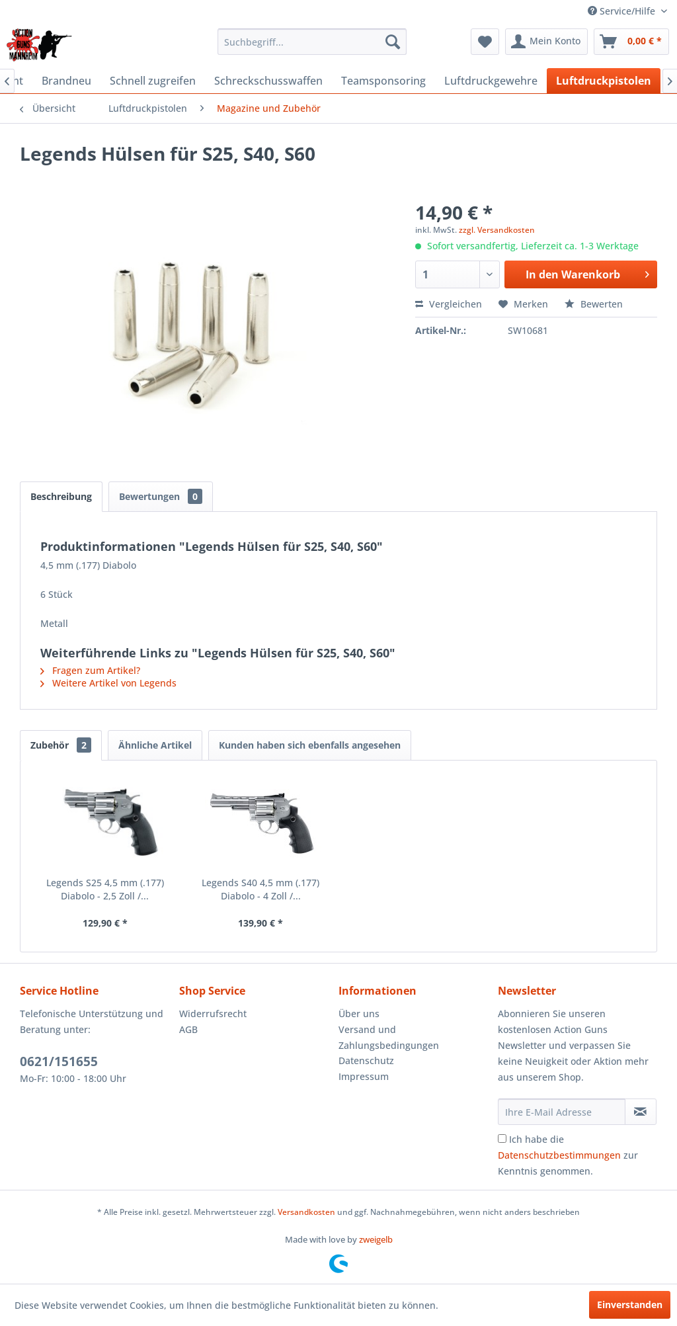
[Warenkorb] (631, 41)
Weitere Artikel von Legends (108, 683)
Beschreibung (61, 496)
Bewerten (594, 304)
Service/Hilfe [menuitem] (623, 11)
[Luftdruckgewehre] (491, 80)
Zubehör (60, 745)
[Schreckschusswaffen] (268, 80)
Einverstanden (629, 1304)
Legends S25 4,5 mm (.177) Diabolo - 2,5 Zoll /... (105, 889)
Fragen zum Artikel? (90, 670)
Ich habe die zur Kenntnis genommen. (568, 1155)
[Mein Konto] (546, 41)
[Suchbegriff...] (312, 41)
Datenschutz (366, 1060)
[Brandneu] (66, 80)
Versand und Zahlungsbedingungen (388, 1037)
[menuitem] (312, 41)
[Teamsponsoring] (383, 80)
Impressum (363, 1076)
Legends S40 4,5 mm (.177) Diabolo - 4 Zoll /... (260, 889)
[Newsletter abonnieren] (641, 1111)
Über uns (358, 1013)
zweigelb (376, 1239)
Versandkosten (306, 1212)
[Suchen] (393, 41)
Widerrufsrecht (213, 1013)
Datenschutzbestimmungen (559, 1155)
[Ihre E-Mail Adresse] (561, 1111)
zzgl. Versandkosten (497, 229)
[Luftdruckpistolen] (603, 80)
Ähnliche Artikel (155, 745)
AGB (188, 1029)
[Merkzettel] (485, 41)
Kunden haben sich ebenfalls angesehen (310, 745)
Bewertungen (160, 496)
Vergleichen (448, 304)
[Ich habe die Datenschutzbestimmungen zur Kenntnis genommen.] (502, 1138)
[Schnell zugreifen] (152, 80)
